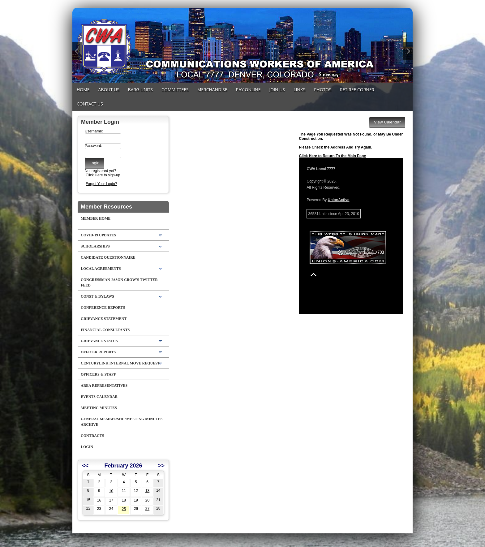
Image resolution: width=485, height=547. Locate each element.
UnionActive (339, 200)
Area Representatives (104, 385)
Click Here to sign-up (103, 175)
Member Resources (106, 207)
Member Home (95, 218)
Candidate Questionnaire (108, 257)
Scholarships (95, 246)
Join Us (277, 90)
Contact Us (90, 104)
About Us (108, 90)
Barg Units (140, 90)
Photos (322, 90)
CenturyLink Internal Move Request (120, 363)
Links (299, 90)
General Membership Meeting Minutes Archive (121, 422)
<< (85, 466)
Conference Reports (103, 307)
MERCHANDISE (212, 90)
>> (161, 466)
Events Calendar (99, 396)
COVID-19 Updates (98, 235)
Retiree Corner (357, 90)
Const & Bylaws (97, 296)
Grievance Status (99, 341)
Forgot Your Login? (101, 184)
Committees (174, 90)
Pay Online (248, 90)
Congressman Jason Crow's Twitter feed (119, 282)
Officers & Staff (98, 374)
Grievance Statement (104, 319)
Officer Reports (98, 352)
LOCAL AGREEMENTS (101, 268)
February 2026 (123, 466)
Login (87, 447)
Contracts (92, 435)
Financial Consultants (105, 330)
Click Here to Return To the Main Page (332, 156)
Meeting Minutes (99, 408)
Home (83, 90)
